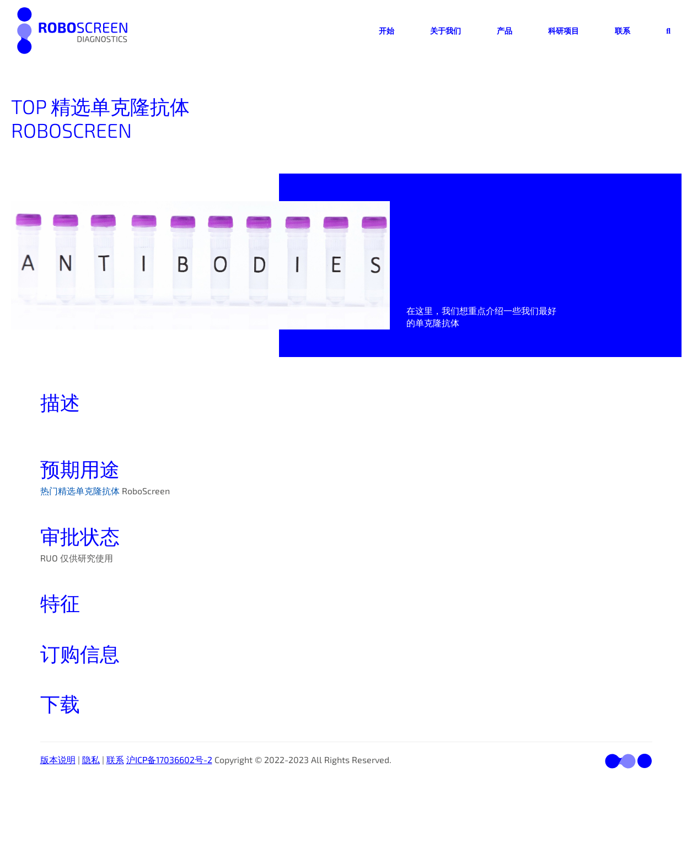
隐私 (91, 759)
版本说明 (58, 759)
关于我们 (445, 30)
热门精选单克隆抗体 (80, 490)
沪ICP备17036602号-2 (169, 759)
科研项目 (563, 30)
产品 (504, 30)
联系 (622, 30)
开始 (386, 30)
